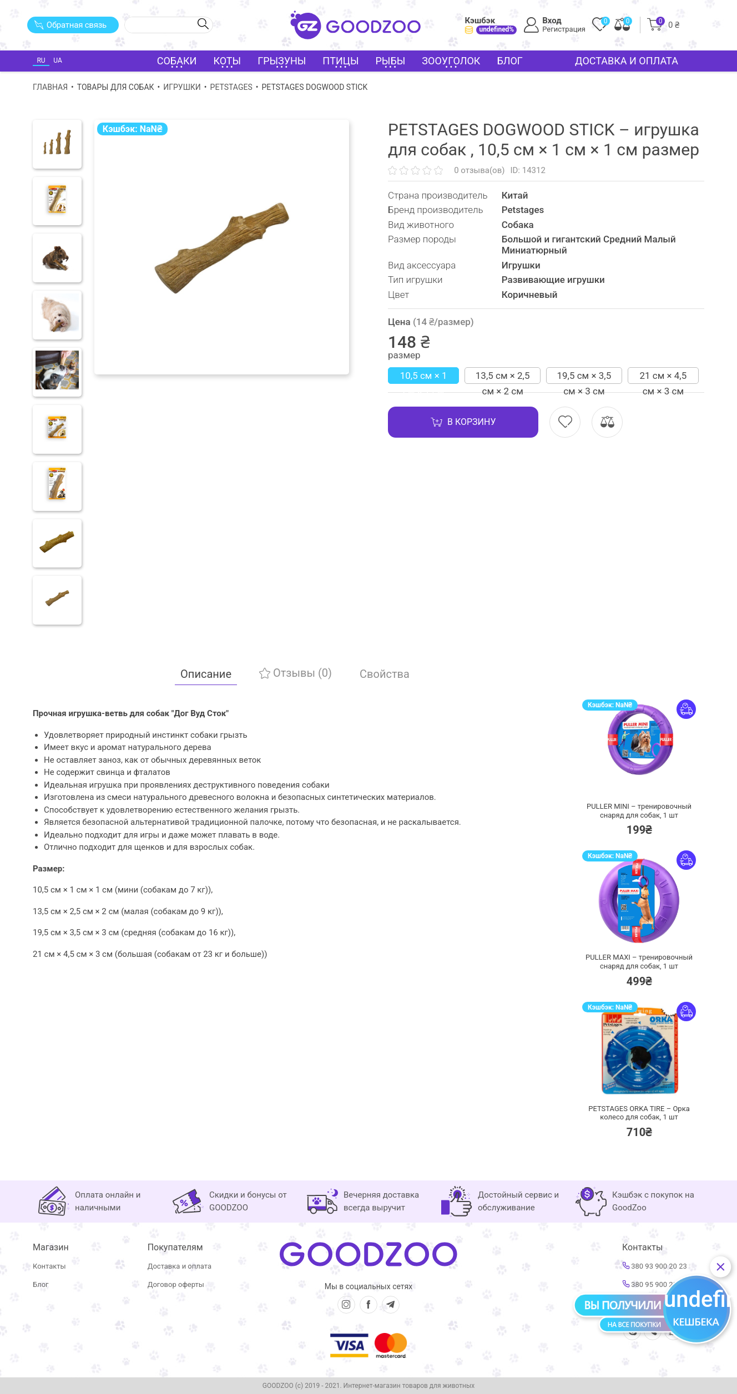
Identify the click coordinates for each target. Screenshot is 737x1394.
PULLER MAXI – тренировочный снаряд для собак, (639, 961)
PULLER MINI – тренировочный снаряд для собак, (639, 810)
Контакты (49, 1266)
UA (57, 60)
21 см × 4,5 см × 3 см (662, 377)
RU (41, 60)
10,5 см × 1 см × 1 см (423, 377)
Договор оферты (176, 1284)
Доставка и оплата (626, 61)
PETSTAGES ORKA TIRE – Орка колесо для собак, (639, 1113)
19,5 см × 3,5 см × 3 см (584, 377)
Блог (510, 61)
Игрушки (182, 87)
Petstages (231, 87)
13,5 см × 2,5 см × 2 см (503, 377)
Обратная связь (70, 25)
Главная (50, 87)
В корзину (463, 422)
